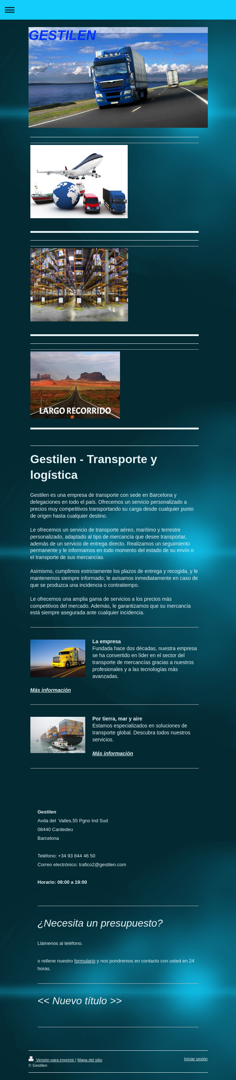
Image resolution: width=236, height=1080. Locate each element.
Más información (50, 690)
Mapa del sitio (89, 1060)
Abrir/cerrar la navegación (118, 10)
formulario (84, 961)
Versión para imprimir (52, 1060)
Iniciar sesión (195, 1059)
